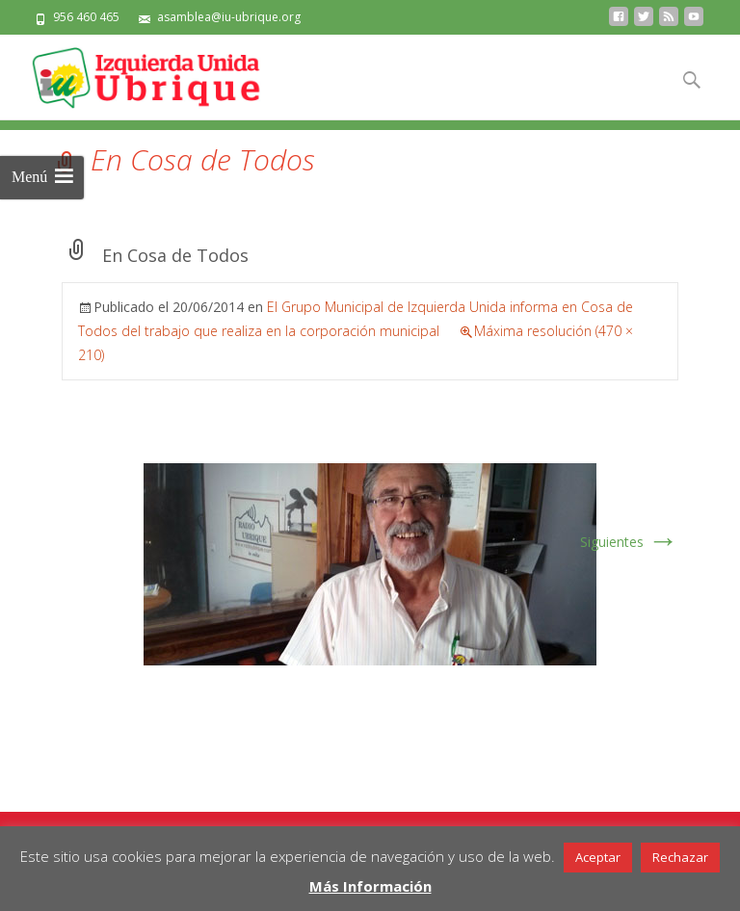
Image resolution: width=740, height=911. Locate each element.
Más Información (370, 886)
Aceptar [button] (598, 857)
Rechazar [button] (680, 857)
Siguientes (629, 542)
